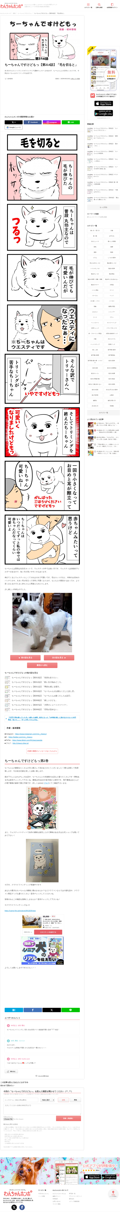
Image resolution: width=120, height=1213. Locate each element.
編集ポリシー (56, 1196)
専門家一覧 (72, 1193)
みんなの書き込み (43, 1076)
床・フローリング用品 (95, 333)
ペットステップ (95, 344)
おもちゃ (95, 312)
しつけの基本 (112, 257)
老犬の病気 (111, 384)
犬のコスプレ (112, 339)
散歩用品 (111, 274)
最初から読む (42, 665)
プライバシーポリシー (75, 1196)
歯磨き (95, 400)
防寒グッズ (111, 344)
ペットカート (95, 322)
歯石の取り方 (112, 400)
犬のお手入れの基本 (112, 389)
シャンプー (111, 312)
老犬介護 (95, 368)
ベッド (112, 295)
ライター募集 (56, 1204)
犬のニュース (95, 241)
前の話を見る (26, 658)
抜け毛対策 (95, 395)
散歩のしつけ (95, 274)
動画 (111, 252)
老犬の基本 (111, 360)
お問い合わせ (56, 1201)
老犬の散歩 (111, 379)
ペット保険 (41, 1196)
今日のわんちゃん (43, 1193)
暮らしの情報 (112, 241)
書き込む (13, 1071)
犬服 (95, 339)
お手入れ (111, 236)
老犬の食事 (111, 373)
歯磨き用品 (111, 306)
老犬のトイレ (95, 373)
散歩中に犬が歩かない (111, 279)
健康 (111, 247)
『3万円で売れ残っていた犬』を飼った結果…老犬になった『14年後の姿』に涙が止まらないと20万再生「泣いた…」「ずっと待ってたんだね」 (42, 719)
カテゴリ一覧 (88, 7)
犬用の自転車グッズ (112, 333)
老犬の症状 (95, 389)
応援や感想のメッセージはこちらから (42, 751)
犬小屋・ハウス (95, 301)
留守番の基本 (112, 350)
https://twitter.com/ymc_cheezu (20, 737)
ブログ (46, 783)
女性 (63, 1100)
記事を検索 (99, 7)
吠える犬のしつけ (95, 263)
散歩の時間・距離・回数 (95, 279)
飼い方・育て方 (95, 230)
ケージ (112, 290)
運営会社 (71, 1199)
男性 (75, 1100)
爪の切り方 (95, 406)
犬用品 (112, 285)
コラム (95, 257)
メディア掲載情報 (74, 1201)
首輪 (95, 306)
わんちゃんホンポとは (59, 1193)
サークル (95, 295)
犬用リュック (95, 328)
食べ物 (95, 236)
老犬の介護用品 (111, 368)
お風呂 (112, 395)
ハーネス (111, 301)
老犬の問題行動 (95, 379)
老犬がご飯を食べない (95, 384)
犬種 (111, 230)
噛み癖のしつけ (111, 263)
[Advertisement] (23, 95)
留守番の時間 (95, 355)
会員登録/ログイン (112, 7)
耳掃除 (112, 406)
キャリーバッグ (111, 322)
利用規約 (55, 1199)
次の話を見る (57, 658)
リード (95, 317)
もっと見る (103, 207)
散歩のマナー (95, 285)
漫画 (95, 252)
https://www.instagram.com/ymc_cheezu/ (31, 734)
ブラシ (112, 317)
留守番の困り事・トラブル (95, 361)
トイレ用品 (95, 290)
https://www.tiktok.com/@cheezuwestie (27, 740)
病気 (95, 247)
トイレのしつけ (95, 268)
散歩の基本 (111, 268)
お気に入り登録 (75, 78)
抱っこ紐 (95, 350)
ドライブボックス (112, 328)
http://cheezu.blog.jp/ (21, 743)
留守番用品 (111, 355)
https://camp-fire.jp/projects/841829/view (20, 911)
